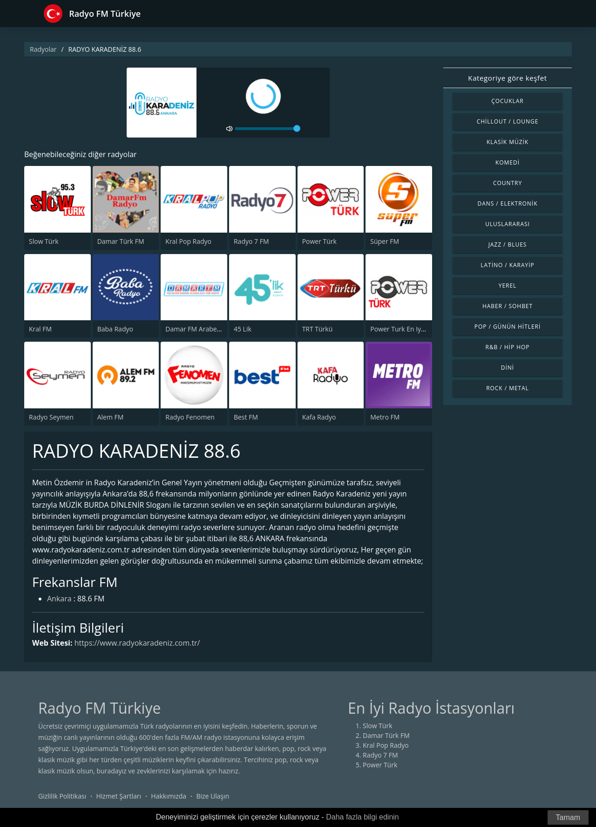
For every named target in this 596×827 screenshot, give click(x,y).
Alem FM (110, 417)
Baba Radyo (115, 328)
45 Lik (242, 328)
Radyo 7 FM (251, 241)
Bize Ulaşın (212, 796)
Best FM (246, 417)
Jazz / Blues (507, 244)
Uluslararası (507, 224)
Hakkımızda (168, 796)
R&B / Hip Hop (508, 347)
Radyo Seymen (51, 417)
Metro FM (385, 417)
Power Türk (319, 241)
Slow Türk (44, 241)
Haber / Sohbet (507, 306)
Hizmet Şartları (118, 796)
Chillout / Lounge (508, 121)
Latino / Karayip (507, 265)
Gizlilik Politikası (62, 796)
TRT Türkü (317, 328)
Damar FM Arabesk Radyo (204, 328)
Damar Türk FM (120, 241)
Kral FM (40, 328)
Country (507, 183)
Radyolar (43, 49)
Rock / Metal (507, 388)
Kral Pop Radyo (188, 241)
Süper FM (384, 241)
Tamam (568, 817)
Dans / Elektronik (508, 203)
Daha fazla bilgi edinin (362, 817)
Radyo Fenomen (190, 417)
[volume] (267, 128)
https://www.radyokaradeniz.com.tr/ (137, 643)
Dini (507, 368)
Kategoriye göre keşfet (507, 78)
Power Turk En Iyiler (400, 328)
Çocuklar (507, 101)
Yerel (508, 285)
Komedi (507, 162)
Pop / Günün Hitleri (507, 327)
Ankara (59, 599)
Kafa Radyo (319, 417)
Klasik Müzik (507, 142)
